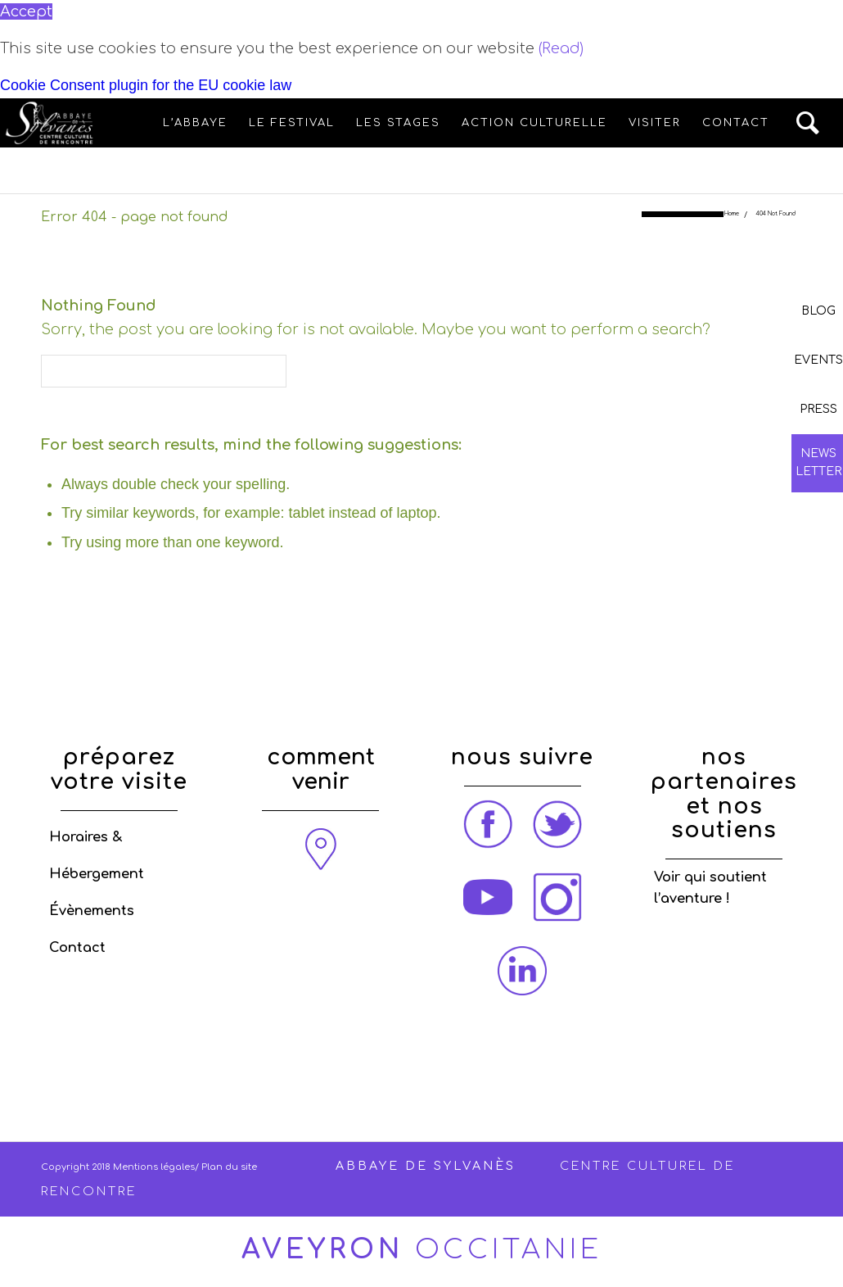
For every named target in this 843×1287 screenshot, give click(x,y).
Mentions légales (154, 1167)
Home (731, 214)
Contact (77, 947)
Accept (26, 11)
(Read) (561, 48)
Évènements (91, 911)
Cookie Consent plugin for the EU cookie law (145, 85)
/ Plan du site (226, 1167)
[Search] (808, 123)
